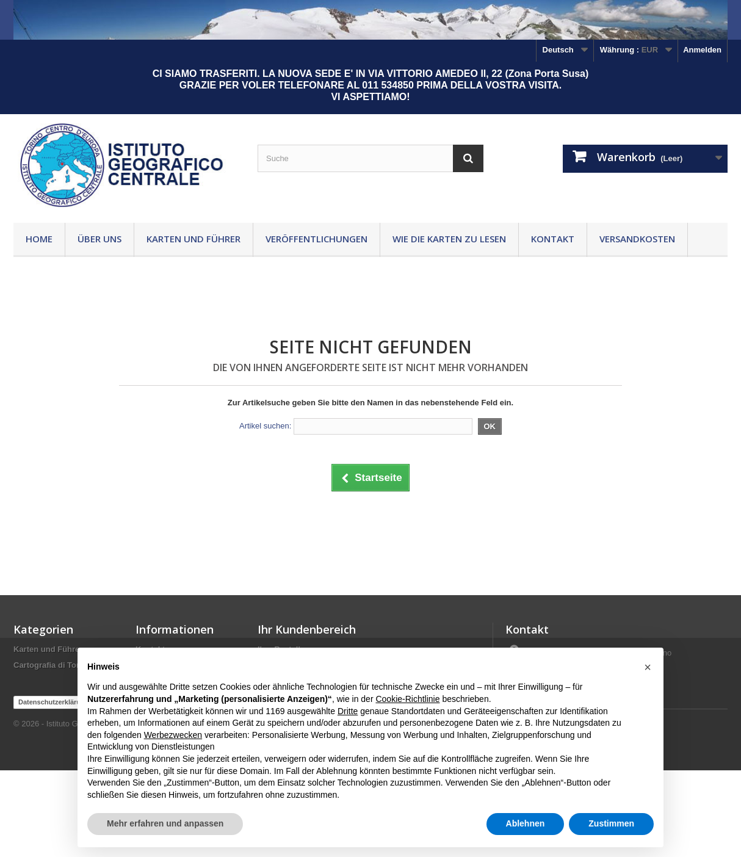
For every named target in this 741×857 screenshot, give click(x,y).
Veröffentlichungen (316, 239)
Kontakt (552, 239)
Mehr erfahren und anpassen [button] (165, 823)
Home (39, 239)
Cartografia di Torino (52, 665)
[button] (647, 667)
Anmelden (702, 49)
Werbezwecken (173, 735)
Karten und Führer (193, 239)
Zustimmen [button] (611, 823)
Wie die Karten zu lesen (449, 239)
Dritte (348, 711)
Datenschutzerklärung (53, 788)
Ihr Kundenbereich (307, 629)
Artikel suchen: (265, 425)
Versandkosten (637, 239)
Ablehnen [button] (525, 823)
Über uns (99, 239)
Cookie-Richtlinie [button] (407, 699)
